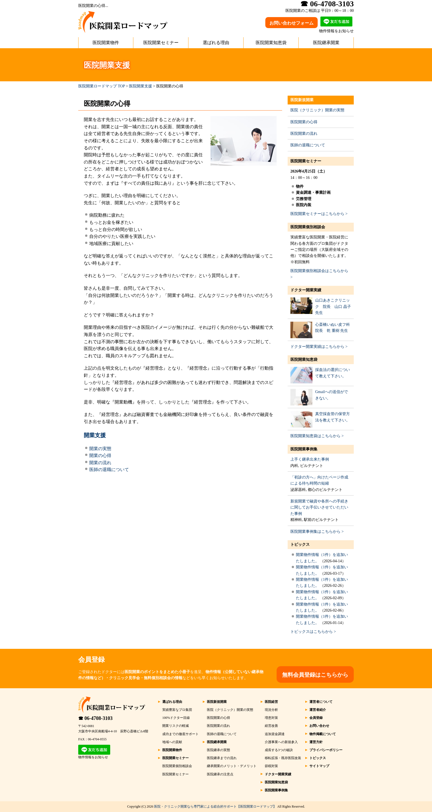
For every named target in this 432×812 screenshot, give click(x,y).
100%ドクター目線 (176, 718)
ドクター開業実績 (305, 290)
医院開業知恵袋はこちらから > (317, 436)
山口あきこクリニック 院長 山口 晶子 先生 (333, 306)
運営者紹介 (317, 710)
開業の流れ (100, 462)
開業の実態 (100, 448)
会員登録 (316, 718)
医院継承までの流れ (222, 758)
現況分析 (271, 710)
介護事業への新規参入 (281, 742)
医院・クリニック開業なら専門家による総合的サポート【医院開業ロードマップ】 (215, 806)
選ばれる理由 (216, 42)
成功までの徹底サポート (180, 734)
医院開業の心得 (303, 122)
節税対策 (271, 766)
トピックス (300, 544)
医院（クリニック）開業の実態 (317, 110)
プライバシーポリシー (325, 750)
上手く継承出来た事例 (309, 459)
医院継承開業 (326, 42)
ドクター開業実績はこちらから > (318, 347)
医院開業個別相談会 (307, 227)
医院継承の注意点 (220, 774)
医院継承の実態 (218, 750)
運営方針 (316, 742)
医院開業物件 (106, 42)
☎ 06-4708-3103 (95, 718)
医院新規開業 (302, 100)
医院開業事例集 (303, 449)
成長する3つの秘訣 (279, 750)
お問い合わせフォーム (291, 23)
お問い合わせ (319, 726)
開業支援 (95, 435)
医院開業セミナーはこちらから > (318, 214)
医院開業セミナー (161, 42)
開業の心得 (100, 455)
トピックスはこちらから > (313, 632)
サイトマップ (319, 766)
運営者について (321, 702)
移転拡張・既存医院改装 (283, 758)
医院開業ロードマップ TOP (101, 86)
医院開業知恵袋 (271, 42)
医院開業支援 (140, 86)
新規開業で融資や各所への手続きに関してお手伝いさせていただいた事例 (319, 507)
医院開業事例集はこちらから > (317, 531)
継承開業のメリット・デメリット (231, 766)
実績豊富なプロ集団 (177, 710)
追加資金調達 (275, 734)
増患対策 (271, 718)
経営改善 (271, 726)
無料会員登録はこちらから (315, 675)
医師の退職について (109, 469)
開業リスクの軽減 (175, 726)
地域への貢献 (172, 742)
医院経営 (271, 702)
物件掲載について (322, 734)
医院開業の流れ (303, 133)
